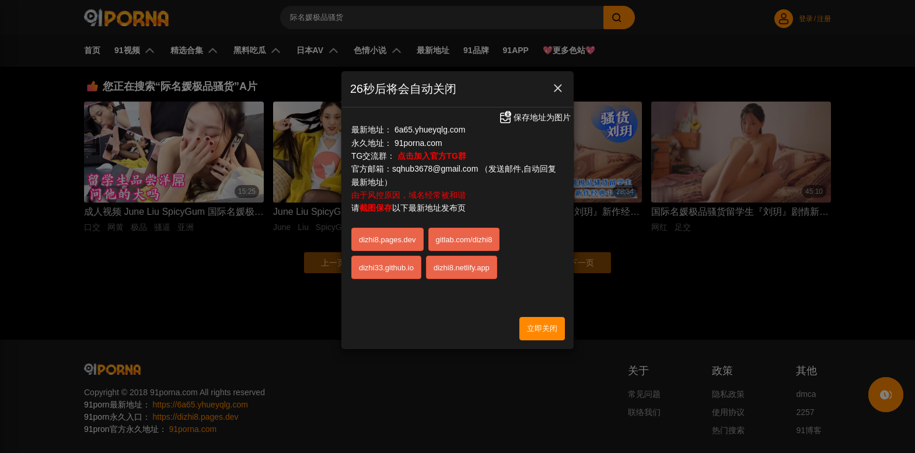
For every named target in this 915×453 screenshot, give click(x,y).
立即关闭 (542, 328)
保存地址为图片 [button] (534, 117)
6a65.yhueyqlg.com (429, 129)
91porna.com (418, 143)
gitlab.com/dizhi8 (464, 239)
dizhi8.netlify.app (462, 267)
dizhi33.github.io (386, 267)
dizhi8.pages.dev (387, 239)
